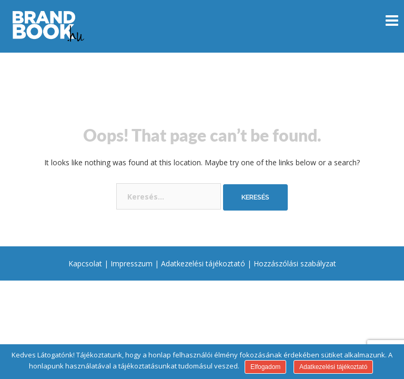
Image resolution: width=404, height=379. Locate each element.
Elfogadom (265, 367)
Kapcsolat (85, 263)
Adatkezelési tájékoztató (203, 263)
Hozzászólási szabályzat (295, 263)
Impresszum (131, 263)
